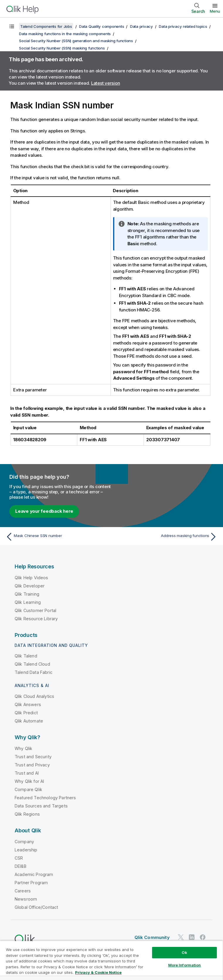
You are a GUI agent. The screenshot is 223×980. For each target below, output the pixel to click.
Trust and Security (33, 756)
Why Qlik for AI (29, 781)
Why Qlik (23, 748)
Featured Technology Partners (45, 797)
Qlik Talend (26, 655)
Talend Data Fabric (33, 672)
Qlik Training (27, 594)
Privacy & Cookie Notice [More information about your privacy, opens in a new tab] (98, 972)
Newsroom (26, 899)
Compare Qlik (28, 789)
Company (24, 841)
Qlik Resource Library (36, 618)
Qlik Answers (28, 704)
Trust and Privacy (32, 764)
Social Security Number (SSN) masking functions (62, 48)
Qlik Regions (27, 814)
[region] (111, 960)
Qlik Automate (29, 720)
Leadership (26, 849)
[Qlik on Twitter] (180, 937)
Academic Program (34, 874)
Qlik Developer (30, 585)
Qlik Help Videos (31, 577)
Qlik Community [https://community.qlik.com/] (152, 937)
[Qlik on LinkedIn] (191, 937)
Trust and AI (27, 773)
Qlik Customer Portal (35, 610)
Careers (23, 890)
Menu (215, 11)
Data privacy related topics (183, 26)
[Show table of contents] (11, 26)
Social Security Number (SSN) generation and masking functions (76, 40)
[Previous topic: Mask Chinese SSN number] (56, 537)
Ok (184, 952)
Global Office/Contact (36, 907)
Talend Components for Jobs (46, 26)
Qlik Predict (26, 712)
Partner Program (31, 882)
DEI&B (20, 866)
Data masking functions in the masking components (65, 33)
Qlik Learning (28, 602)
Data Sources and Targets (41, 805)
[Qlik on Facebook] (202, 937)
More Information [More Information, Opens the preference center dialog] (184, 965)
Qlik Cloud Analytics (34, 696)
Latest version (105, 83)
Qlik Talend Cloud (32, 664)
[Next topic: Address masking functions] (166, 537)
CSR (19, 857)
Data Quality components (101, 26)
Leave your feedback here (44, 511)
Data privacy (141, 26)
